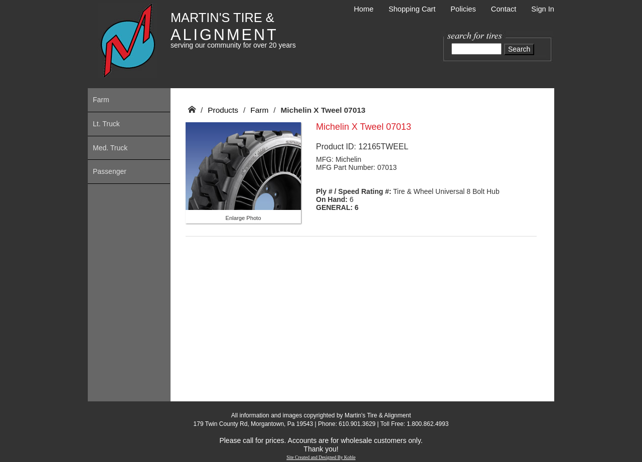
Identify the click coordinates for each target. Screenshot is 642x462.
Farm (101, 100)
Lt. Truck (106, 124)
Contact (504, 9)
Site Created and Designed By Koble (321, 457)
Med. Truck (110, 148)
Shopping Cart (412, 9)
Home (364, 9)
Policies (463, 9)
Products (223, 110)
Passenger (109, 171)
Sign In (542, 9)
